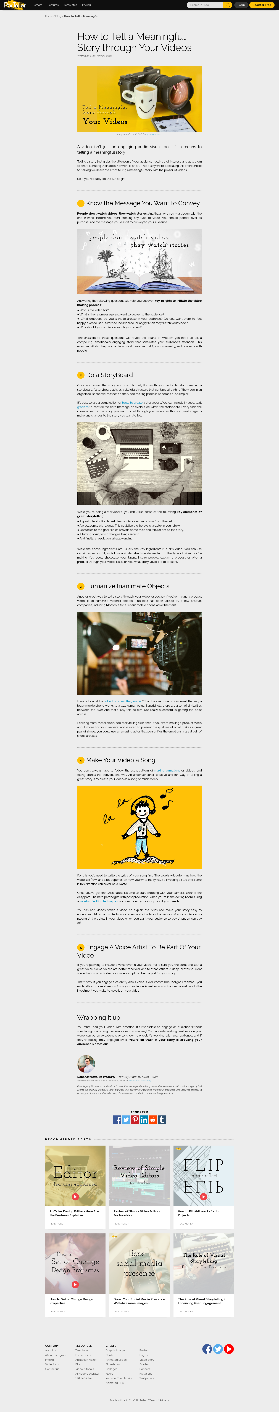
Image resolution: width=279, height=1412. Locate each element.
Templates (81, 1350)
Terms (153, 1400)
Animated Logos (116, 1359)
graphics (83, 407)
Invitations (146, 1373)
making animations (167, 770)
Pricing (49, 1359)
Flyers (109, 1373)
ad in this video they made (122, 701)
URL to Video (83, 1378)
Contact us (52, 1369)
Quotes (144, 1364)
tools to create (132, 402)
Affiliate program (55, 1355)
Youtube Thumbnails (119, 1378)
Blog (78, 1364)
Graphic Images (115, 1350)
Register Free (262, 5)
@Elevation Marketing (140, 1080)
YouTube (229, 1349)
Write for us (52, 1364)
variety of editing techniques (99, 901)
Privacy (164, 1400)
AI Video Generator (87, 1373)
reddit (153, 1119)
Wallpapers (147, 1378)
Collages (111, 1369)
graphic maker (154, 134)
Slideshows (113, 1364)
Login (241, 5)
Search (227, 5)
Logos (144, 1355)
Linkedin (144, 1119)
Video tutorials (84, 1369)
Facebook (117, 1119)
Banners (145, 1369)
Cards (109, 1355)
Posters (144, 1350)
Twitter (126, 1119)
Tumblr (162, 1119)
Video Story (147, 1359)
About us (51, 1350)
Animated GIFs (114, 1383)
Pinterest (135, 1119)
